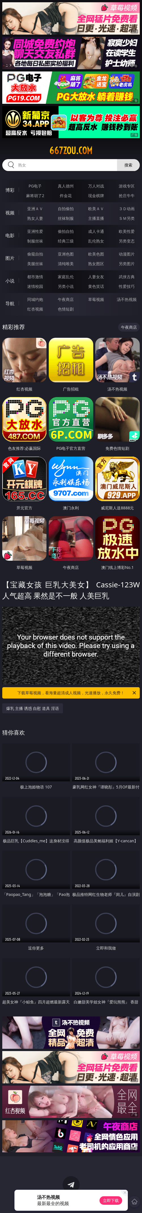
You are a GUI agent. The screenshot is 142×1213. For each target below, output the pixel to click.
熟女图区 (96, 263)
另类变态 (127, 241)
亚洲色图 (66, 254)
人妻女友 (96, 276)
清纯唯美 (66, 263)
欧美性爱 (127, 231)
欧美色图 (96, 254)
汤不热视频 (127, 299)
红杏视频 (35, 309)
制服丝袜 (35, 241)
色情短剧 (66, 309)
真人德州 (66, 186)
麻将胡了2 (35, 195)
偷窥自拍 (35, 254)
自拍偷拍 (66, 208)
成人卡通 (96, 231)
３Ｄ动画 (127, 208)
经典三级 (66, 241)
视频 (9, 213)
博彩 (9, 190)
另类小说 (66, 286)
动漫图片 (127, 254)
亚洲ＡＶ (35, 208)
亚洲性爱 (35, 231)
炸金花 (66, 195)
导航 (9, 303)
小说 (9, 281)
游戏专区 (127, 186)
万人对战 (96, 186)
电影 (9, 235)
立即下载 (111, 1200)
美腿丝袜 (35, 263)
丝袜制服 (66, 218)
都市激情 (35, 276)
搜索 (128, 165)
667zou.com (70, 150)
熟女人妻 (35, 218)
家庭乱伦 (66, 276)
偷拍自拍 (66, 231)
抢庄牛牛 (127, 195)
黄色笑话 (96, 286)
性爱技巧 (127, 286)
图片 (9, 258)
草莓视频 (96, 299)
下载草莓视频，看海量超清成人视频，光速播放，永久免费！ (77, 692)
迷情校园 (35, 286)
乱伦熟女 (96, 241)
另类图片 (127, 263)
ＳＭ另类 (127, 218)
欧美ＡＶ (96, 208)
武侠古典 (127, 276)
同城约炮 (35, 299)
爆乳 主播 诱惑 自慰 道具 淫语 (32, 708)
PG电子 (35, 186)
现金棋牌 (96, 195)
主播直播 (96, 218)
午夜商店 (66, 299)
